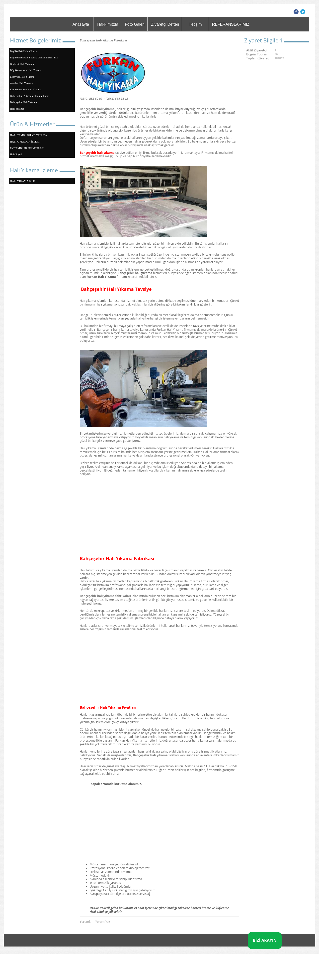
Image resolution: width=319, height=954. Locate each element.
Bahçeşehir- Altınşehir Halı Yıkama (29, 95)
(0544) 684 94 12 (116, 99)
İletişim (195, 24)
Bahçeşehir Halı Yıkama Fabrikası (103, 40)
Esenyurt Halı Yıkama (22, 76)
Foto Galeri (135, 24)
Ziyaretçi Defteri (165, 24)
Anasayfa (81, 24)
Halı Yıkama (17, 108)
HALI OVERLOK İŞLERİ (25, 141)
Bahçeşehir (87, 581)
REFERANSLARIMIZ (230, 24)
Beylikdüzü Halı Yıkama (23, 51)
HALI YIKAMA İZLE (22, 180)
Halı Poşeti (16, 154)
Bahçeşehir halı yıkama (97, 109)
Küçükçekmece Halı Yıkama (26, 89)
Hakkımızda (107, 24)
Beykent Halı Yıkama (22, 63)
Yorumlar (86, 922)
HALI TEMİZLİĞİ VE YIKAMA (28, 135)
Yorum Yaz (102, 922)
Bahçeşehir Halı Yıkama (23, 102)
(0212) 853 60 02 (91, 99)
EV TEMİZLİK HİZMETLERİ (27, 148)
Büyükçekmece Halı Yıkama (26, 70)
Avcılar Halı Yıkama (21, 83)
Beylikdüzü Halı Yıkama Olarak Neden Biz (34, 57)
